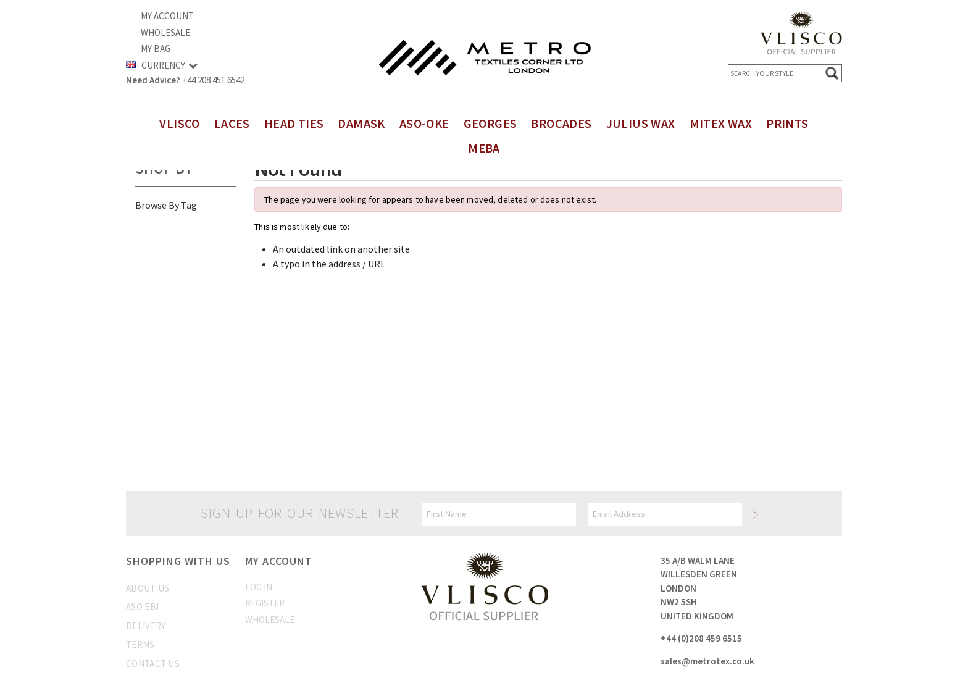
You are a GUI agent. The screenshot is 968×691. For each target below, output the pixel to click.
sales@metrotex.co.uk (707, 661)
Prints (787, 123)
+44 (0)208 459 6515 (701, 638)
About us (147, 588)
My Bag (155, 48)
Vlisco (179, 123)
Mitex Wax (721, 123)
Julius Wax (640, 123)
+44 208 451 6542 (213, 80)
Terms (140, 644)
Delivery (145, 626)
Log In (258, 587)
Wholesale (165, 32)
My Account (167, 16)
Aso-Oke (424, 123)
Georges (490, 123)
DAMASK (361, 123)
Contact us (153, 663)
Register (265, 603)
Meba (484, 148)
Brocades (561, 123)
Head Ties (294, 123)
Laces (232, 123)
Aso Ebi (142, 607)
